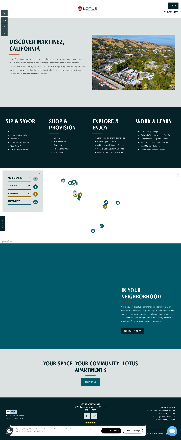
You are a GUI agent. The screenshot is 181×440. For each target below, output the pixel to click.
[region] (90, 205)
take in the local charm (27, 73)
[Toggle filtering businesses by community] (35, 202)
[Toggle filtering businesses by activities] (35, 194)
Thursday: (157, 416)
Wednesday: (164, 413)
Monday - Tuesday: (153, 410)
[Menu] (4, 6)
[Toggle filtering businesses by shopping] (35, 186)
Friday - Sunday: (162, 419)
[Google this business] (94, 416)
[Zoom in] (178, 171)
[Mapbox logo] (6, 241)
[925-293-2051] (4, 13)
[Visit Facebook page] (87, 416)
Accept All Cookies (111, 430)
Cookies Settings (133, 430)
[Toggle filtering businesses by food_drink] (35, 179)
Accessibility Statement (15, 415)
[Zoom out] (178, 175)
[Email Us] (4, 20)
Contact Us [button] (90, 382)
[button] (173, 6)
